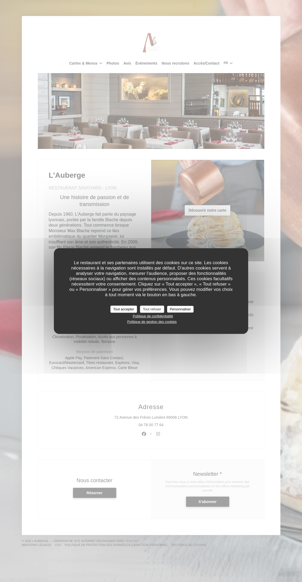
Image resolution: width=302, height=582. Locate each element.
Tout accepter (123, 309)
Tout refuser (152, 309)
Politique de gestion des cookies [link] (152, 322)
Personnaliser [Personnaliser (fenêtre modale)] (180, 309)
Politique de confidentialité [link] (153, 316)
